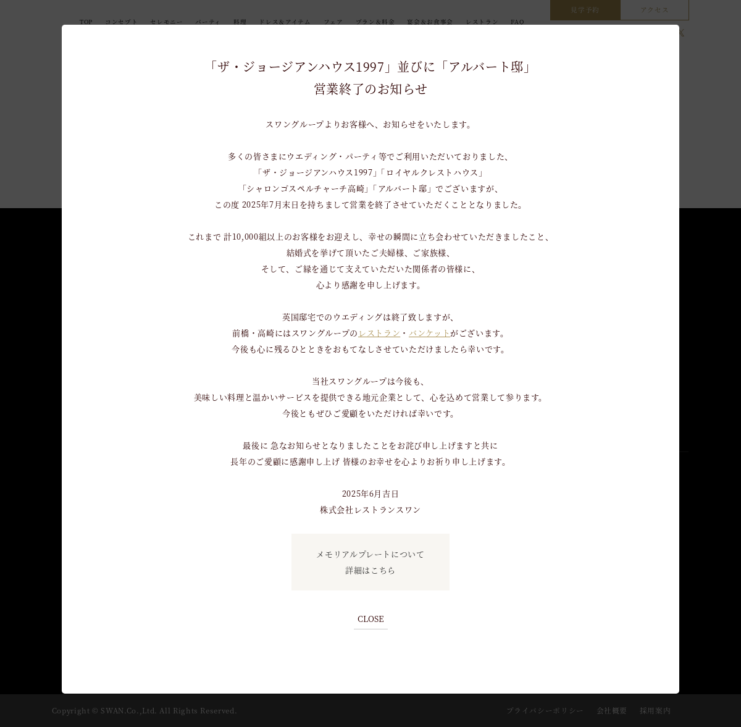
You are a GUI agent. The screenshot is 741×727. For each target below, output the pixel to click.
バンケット (429, 332)
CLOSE (371, 618)
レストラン (379, 332)
